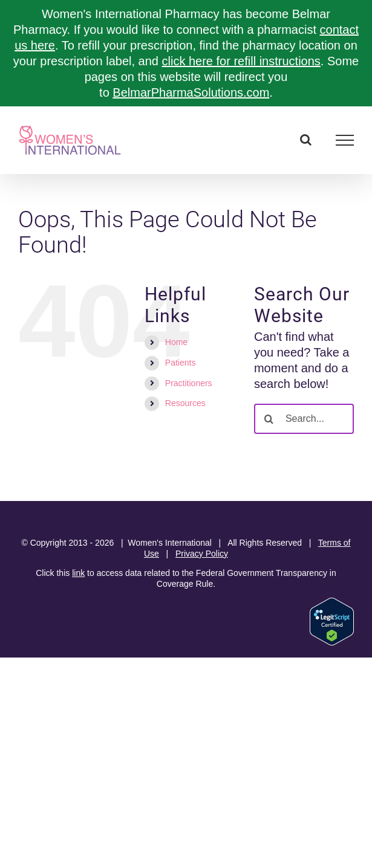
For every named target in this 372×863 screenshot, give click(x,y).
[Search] (269, 419)
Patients (180, 362)
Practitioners (188, 383)
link (78, 573)
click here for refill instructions (241, 61)
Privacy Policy (201, 553)
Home (176, 342)
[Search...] (304, 419)
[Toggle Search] (306, 140)
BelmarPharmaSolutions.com (191, 92)
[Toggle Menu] (345, 140)
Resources (185, 403)
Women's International (170, 543)
